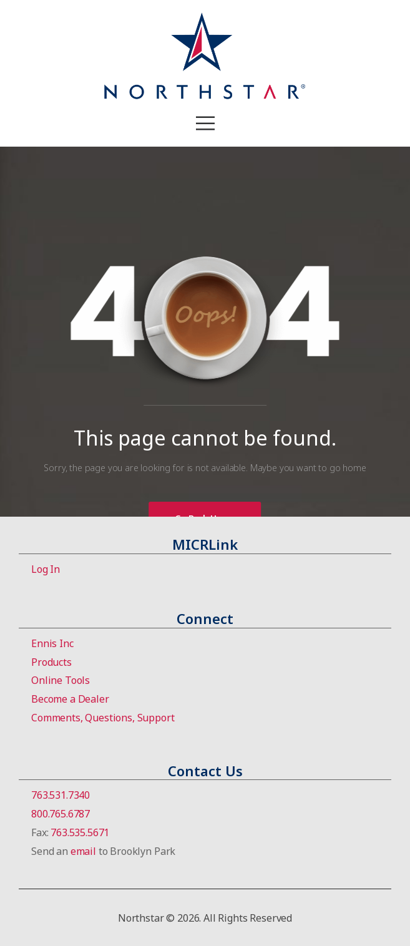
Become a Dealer (70, 699)
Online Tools (60, 680)
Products (51, 662)
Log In (45, 569)
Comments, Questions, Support (103, 717)
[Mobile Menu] (205, 123)
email (83, 851)
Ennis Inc (52, 643)
